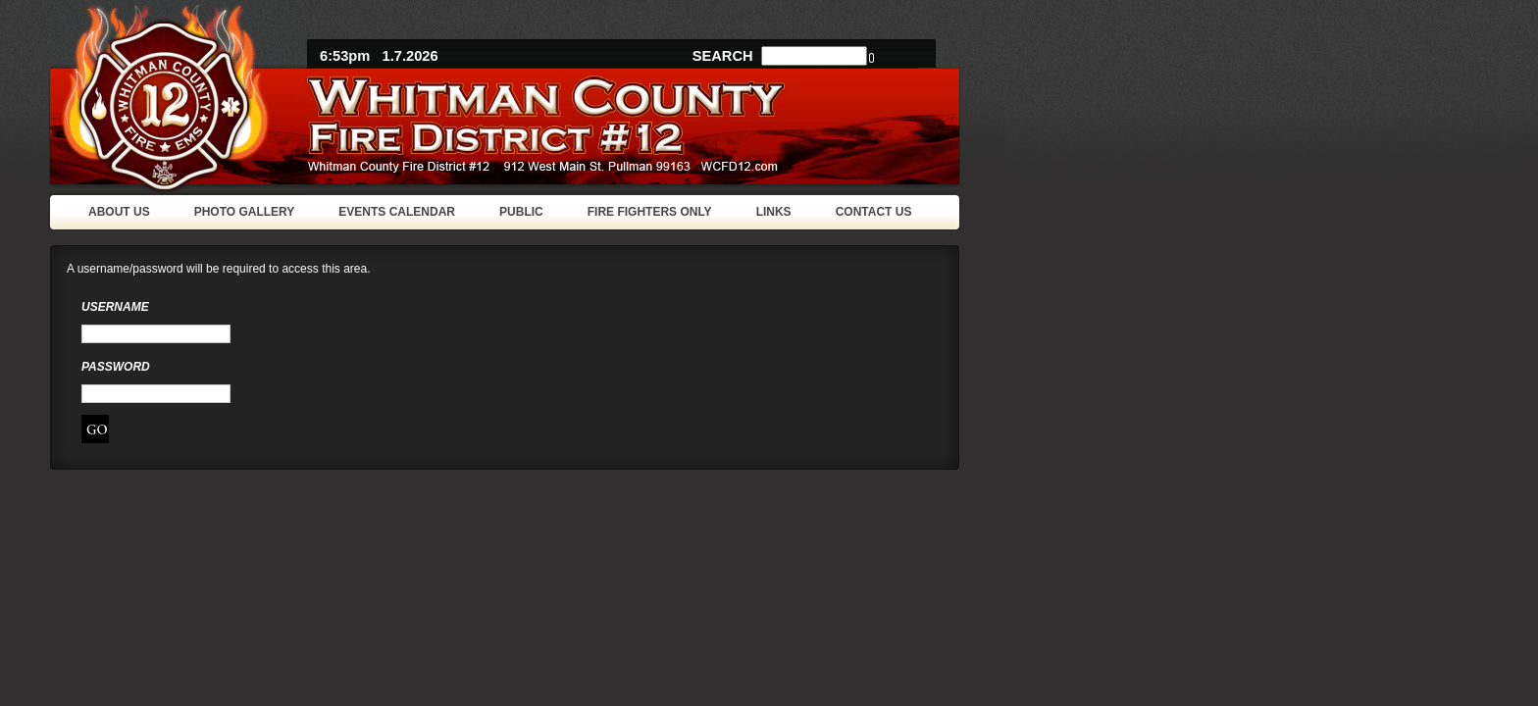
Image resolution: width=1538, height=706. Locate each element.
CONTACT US (874, 212)
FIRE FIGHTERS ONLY (650, 212)
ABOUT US (119, 212)
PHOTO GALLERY (244, 212)
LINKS (774, 212)
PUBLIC (521, 212)
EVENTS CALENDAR (396, 212)
